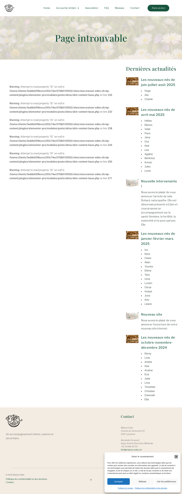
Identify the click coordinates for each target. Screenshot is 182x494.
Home (46, 8)
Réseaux (119, 8)
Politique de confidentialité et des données (151, 488)
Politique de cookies (125, 488)
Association (91, 8)
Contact (134, 8)
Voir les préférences (166, 481)
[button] (176, 456)
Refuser (142, 481)
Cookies (10, 482)
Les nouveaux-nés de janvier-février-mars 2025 (158, 239)
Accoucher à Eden (67, 8)
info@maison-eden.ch (131, 449)
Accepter (118, 481)
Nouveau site (151, 314)
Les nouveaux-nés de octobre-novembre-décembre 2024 (158, 342)
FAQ (106, 8)
